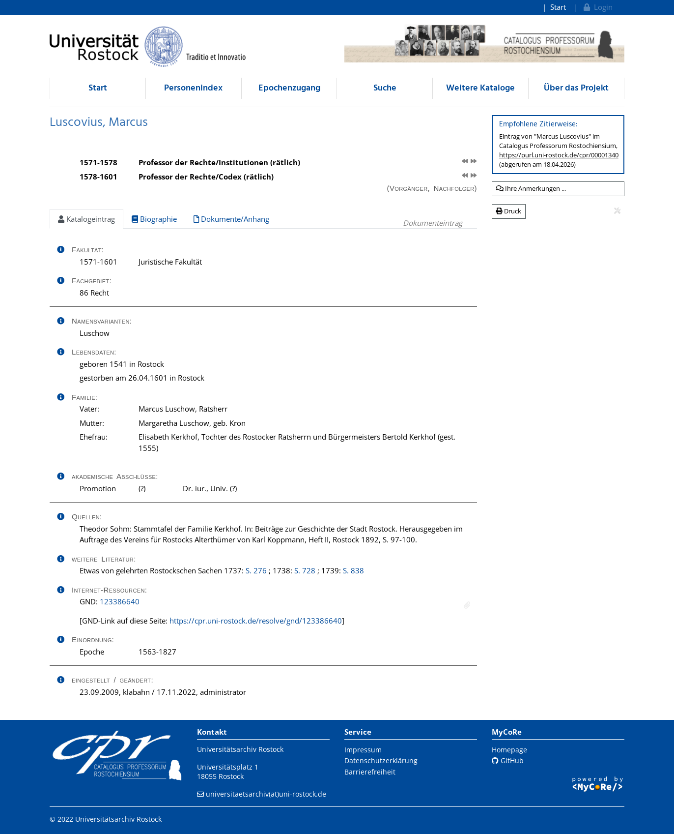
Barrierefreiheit (369, 771)
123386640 (120, 601)
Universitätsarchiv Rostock (240, 749)
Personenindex (193, 88)
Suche (384, 88)
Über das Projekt (576, 88)
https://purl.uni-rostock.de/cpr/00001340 (558, 154)
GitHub (508, 760)
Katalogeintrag (86, 219)
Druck (508, 211)
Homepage (509, 749)
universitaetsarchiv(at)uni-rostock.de (266, 794)
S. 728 (304, 570)
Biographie (154, 219)
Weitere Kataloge (480, 88)
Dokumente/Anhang (231, 219)
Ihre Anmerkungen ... (531, 188)
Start (558, 7)
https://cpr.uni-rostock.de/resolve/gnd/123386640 (255, 621)
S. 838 (353, 570)
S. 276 (256, 570)
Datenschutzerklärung (381, 760)
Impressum (363, 749)
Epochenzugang (289, 88)
